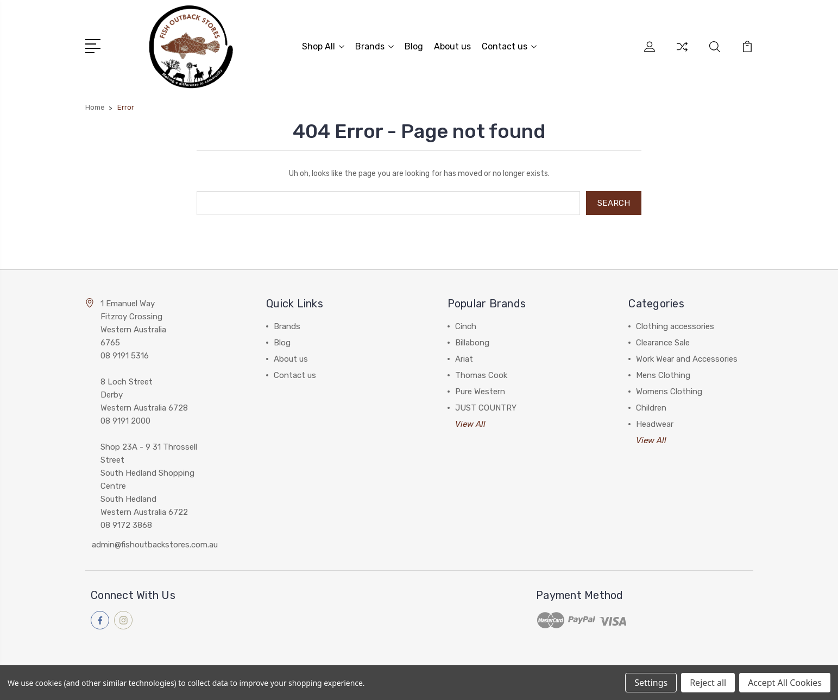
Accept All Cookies (785, 683)
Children (651, 408)
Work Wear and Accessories (687, 359)
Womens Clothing (669, 391)
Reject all (708, 683)
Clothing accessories (675, 326)
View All (470, 424)
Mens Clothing (663, 375)
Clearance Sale (663, 343)
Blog (414, 46)
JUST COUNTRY (485, 408)
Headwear (654, 424)
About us (452, 46)
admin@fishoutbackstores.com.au (155, 545)
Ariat (464, 359)
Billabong (472, 343)
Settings (650, 683)
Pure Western (480, 391)
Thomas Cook (481, 375)
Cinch (465, 326)
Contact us (509, 46)
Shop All (323, 46)
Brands (374, 46)
